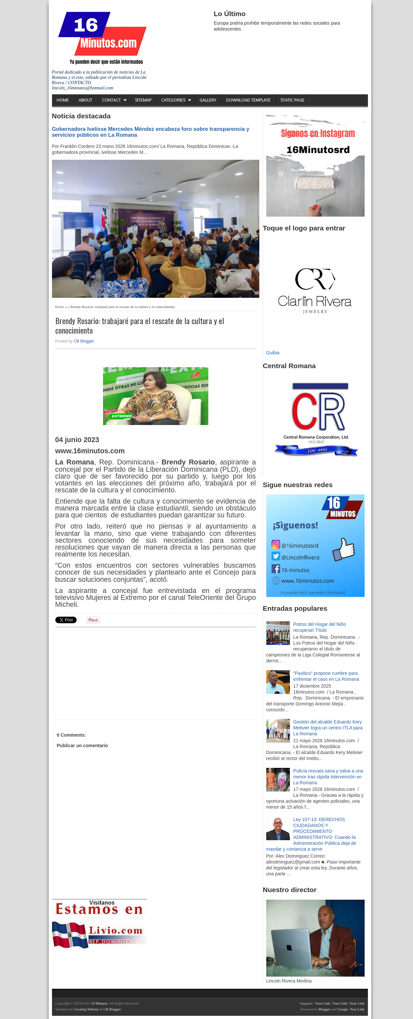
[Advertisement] (106, 672)
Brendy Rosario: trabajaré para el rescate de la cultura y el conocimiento (139, 325)
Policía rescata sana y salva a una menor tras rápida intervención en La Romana (328, 776)
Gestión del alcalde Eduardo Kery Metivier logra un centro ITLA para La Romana (328, 727)
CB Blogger (84, 341)
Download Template (248, 100)
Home (63, 100)
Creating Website (86, 1009)
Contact (111, 100)
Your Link (322, 1003)
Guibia (272, 352)
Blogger (324, 1009)
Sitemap (143, 100)
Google (342, 1009)
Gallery (207, 100)
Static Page (292, 100)
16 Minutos (99, 1003)
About (85, 100)
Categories (173, 100)
